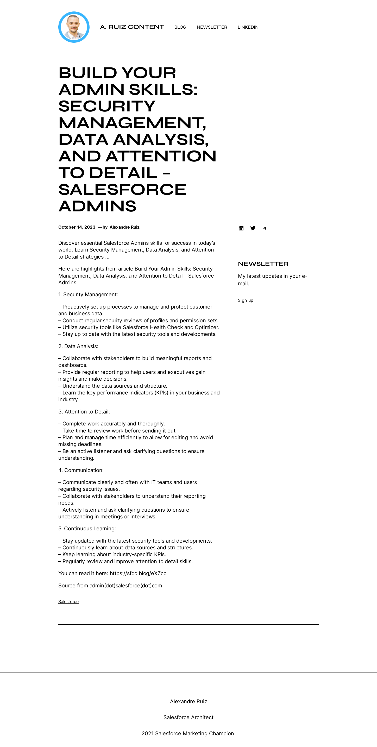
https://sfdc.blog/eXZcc (138, 573)
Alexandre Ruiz (188, 701)
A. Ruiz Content (132, 27)
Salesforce (68, 601)
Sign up (245, 300)
